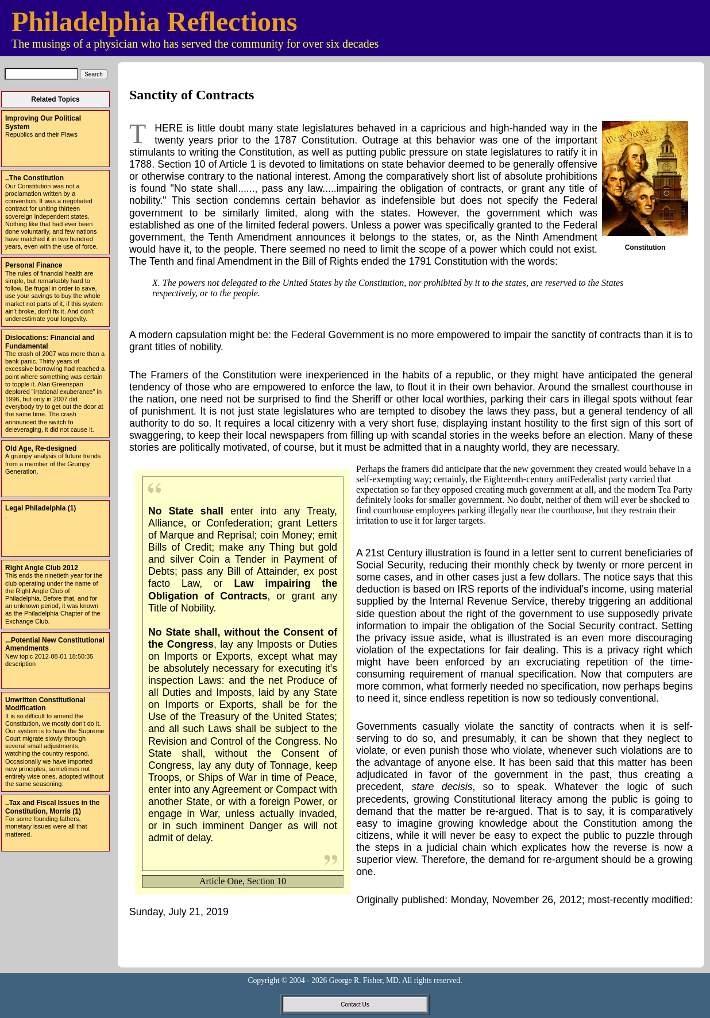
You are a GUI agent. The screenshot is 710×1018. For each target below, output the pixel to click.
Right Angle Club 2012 (41, 568)
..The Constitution (34, 178)
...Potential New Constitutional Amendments (55, 644)
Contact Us (355, 1004)
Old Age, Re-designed (40, 448)
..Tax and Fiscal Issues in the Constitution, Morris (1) (52, 807)
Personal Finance (33, 265)
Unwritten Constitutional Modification (45, 704)
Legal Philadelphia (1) (40, 508)
